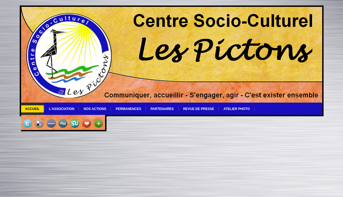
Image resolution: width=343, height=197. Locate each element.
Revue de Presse (198, 109)
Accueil (32, 109)
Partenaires (162, 109)
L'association (61, 109)
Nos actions (94, 109)
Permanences (128, 109)
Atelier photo (236, 109)
